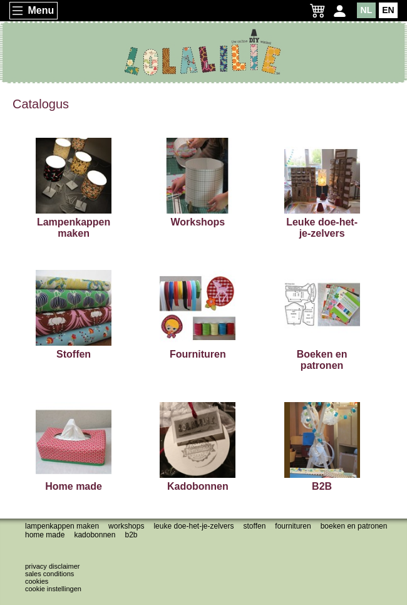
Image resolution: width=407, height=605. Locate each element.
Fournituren (293, 526)
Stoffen (255, 526)
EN (388, 10)
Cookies (36, 581)
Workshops (126, 526)
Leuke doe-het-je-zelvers (193, 526)
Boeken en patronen (354, 526)
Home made (44, 534)
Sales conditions (49, 573)
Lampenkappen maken (62, 526)
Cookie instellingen (53, 588)
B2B (131, 534)
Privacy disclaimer (52, 566)
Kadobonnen (94, 534)
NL (367, 10)
